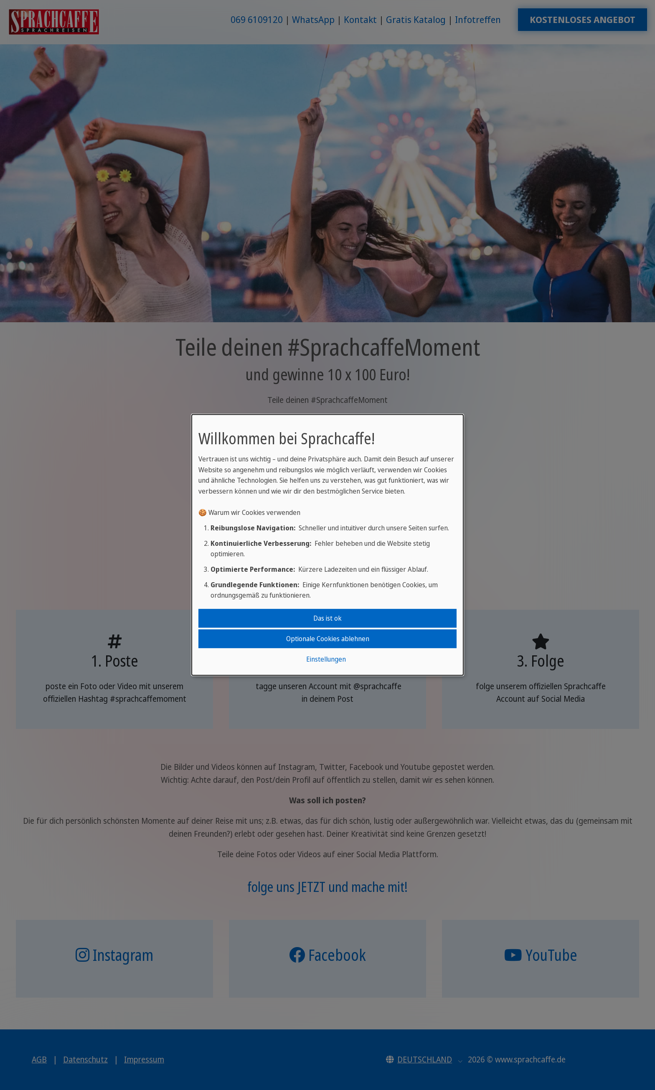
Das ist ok (327, 617)
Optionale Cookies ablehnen (327, 638)
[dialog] (327, 545)
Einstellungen (326, 659)
